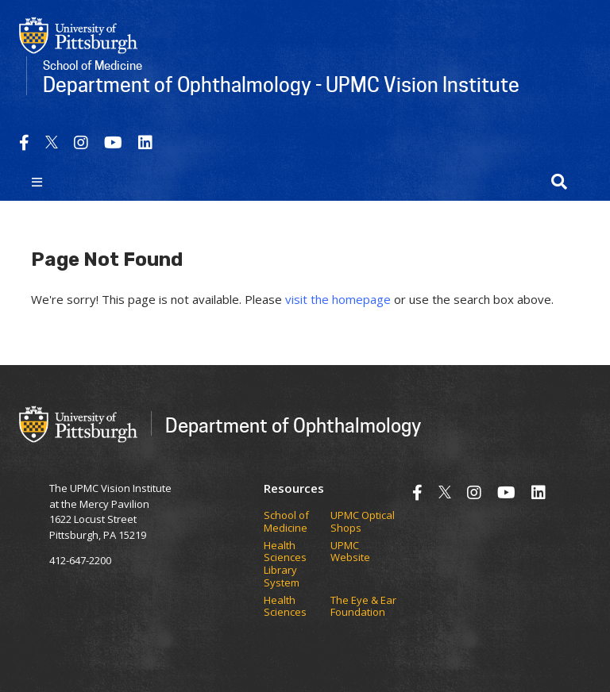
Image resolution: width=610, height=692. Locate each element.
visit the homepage (338, 299)
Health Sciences (285, 606)
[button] (559, 182)
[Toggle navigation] (37, 181)
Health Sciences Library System (285, 564)
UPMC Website (350, 552)
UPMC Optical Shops (362, 521)
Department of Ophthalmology (293, 425)
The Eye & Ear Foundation (363, 606)
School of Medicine (286, 521)
